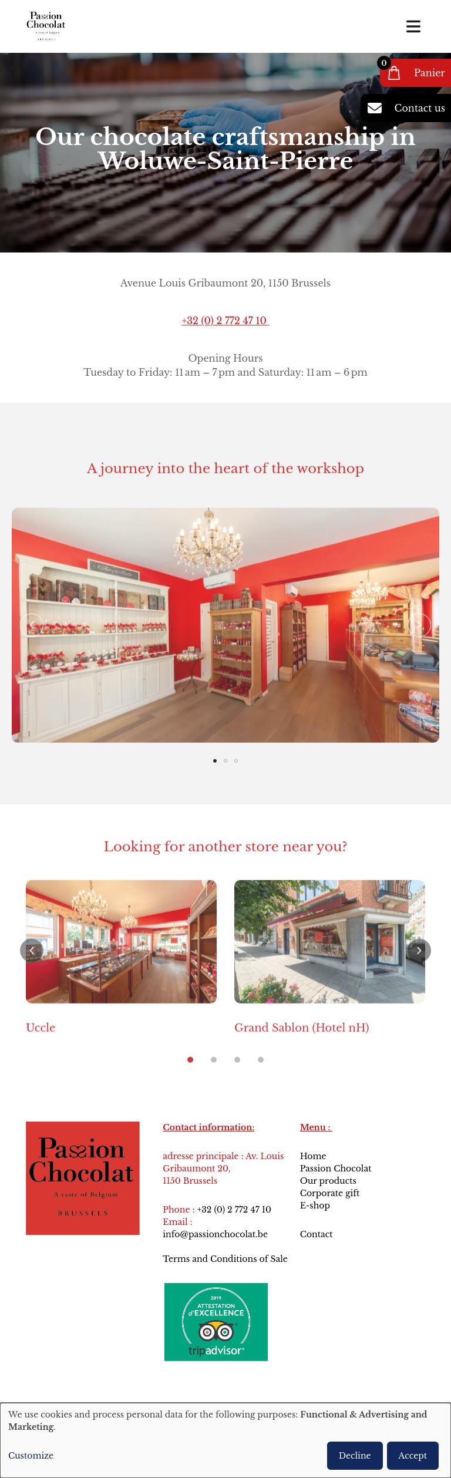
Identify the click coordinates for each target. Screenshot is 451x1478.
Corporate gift (330, 1193)
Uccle (40, 1047)
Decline (355, 1455)
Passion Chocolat (336, 1168)
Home (313, 1156)
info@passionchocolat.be (215, 1234)
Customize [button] (30, 1455)
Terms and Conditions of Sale (225, 1259)
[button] (31, 644)
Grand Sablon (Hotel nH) (301, 1047)
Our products (328, 1181)
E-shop (315, 1205)
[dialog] (225, 1440)
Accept (413, 1455)
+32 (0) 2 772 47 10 (225, 321)
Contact (317, 1234)
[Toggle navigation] (413, 26)
